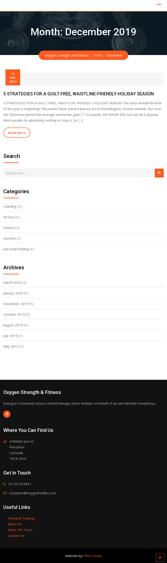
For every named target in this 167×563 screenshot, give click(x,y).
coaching (9, 206)
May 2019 (11, 346)
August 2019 (13, 325)
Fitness (8, 227)
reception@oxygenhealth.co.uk (32, 493)
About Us (15, 524)
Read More (16, 132)
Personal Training (21, 518)
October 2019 (14, 314)
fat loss (9, 217)
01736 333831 (20, 484)
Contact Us (16, 535)
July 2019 (10, 335)
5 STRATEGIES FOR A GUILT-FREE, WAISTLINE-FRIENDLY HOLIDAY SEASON (78, 93)
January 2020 (13, 293)
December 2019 (15, 303)
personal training (16, 249)
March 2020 (12, 282)
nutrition (9, 238)
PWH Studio (93, 555)
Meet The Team (20, 530)
